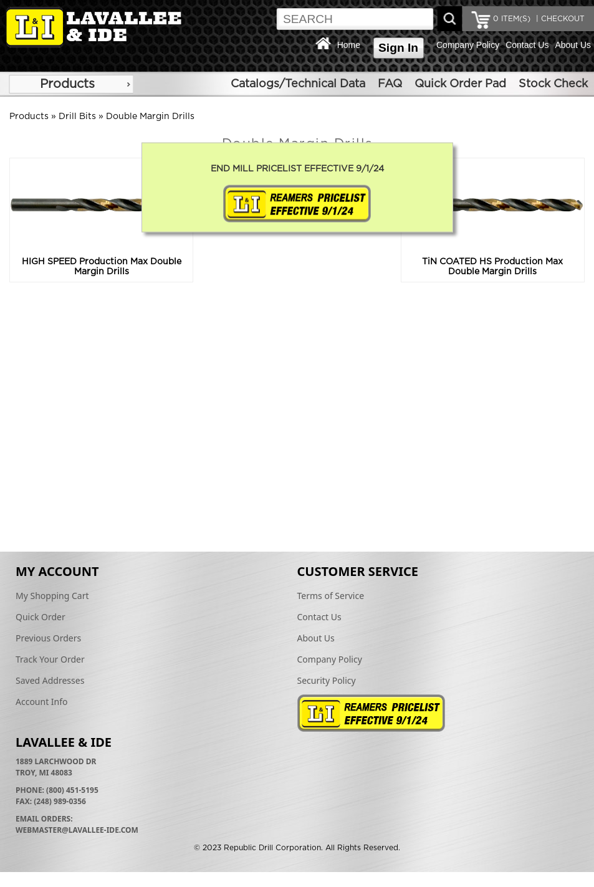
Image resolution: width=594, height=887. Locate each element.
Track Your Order (50, 659)
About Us (573, 45)
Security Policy (326, 680)
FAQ (390, 84)
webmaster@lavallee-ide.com (77, 830)
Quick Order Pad (460, 84)
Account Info (42, 701)
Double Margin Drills (150, 116)
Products (67, 84)
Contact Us (526, 45)
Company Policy (467, 45)
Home (348, 45)
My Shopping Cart (52, 596)
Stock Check (553, 84)
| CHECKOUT (559, 18)
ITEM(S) (511, 18)
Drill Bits (77, 116)
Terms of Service (331, 596)
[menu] (71, 84)
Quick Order (40, 617)
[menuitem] (71, 84)
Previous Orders (48, 638)
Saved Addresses (50, 680)
